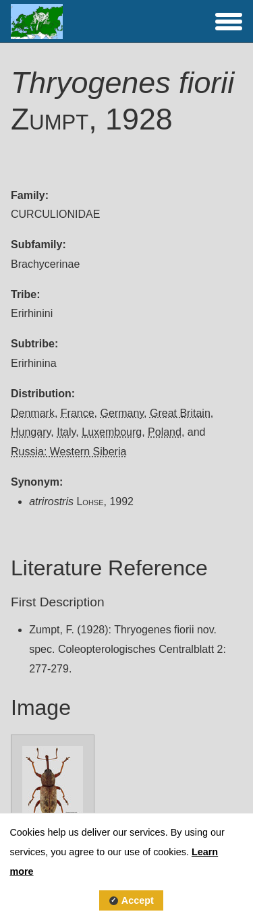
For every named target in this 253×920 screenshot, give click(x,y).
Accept (137, 900)
